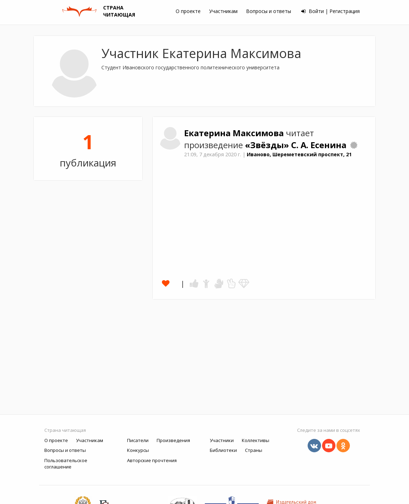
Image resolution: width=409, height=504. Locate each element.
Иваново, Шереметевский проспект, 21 (299, 154)
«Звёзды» (268, 145)
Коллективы (255, 440)
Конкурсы (138, 450)
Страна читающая (65, 430)
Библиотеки (223, 450)
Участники (222, 440)
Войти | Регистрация (330, 11)
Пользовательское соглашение (65, 463)
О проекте (188, 11)
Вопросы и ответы (268, 11)
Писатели (138, 440)
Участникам (223, 11)
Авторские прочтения (152, 460)
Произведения (173, 440)
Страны (253, 450)
